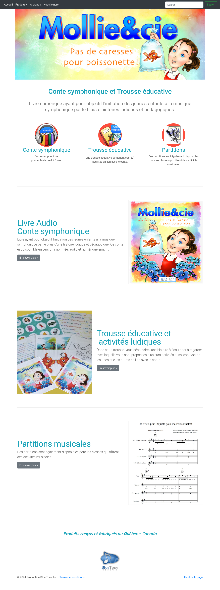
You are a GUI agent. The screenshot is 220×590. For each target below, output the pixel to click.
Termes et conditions (72, 577)
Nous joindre (51, 4)
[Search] (184, 5)
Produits (20, 4)
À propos (35, 4)
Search (211, 4)
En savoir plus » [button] (28, 257)
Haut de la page (193, 577)
